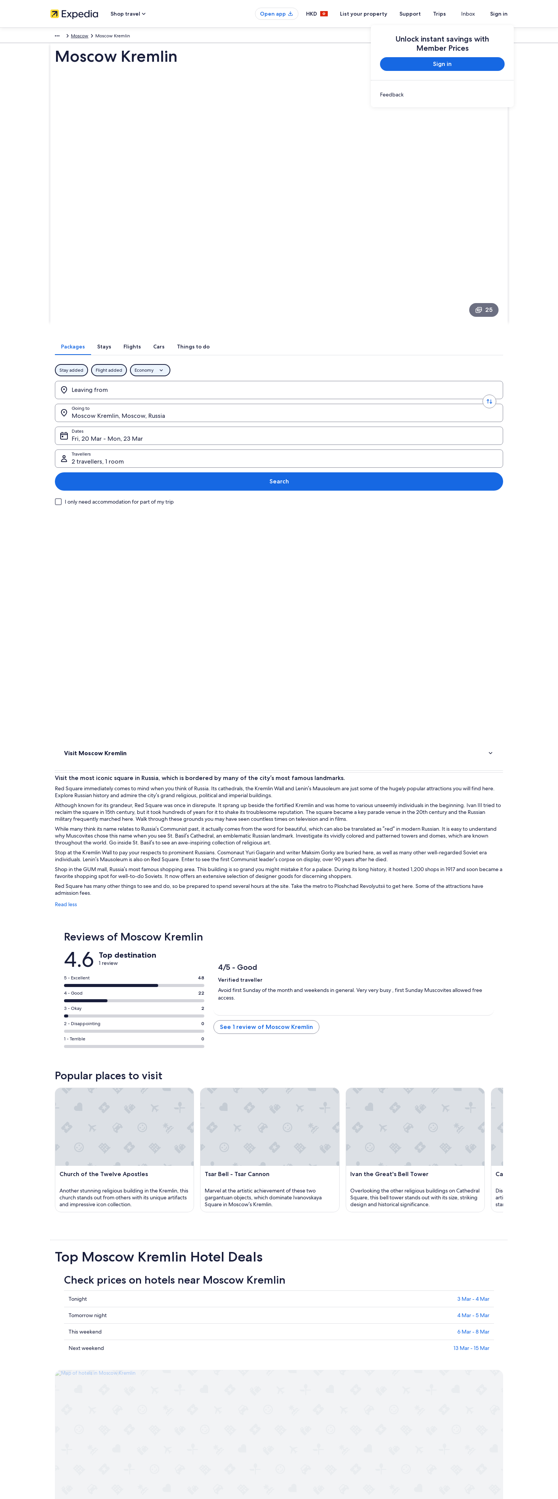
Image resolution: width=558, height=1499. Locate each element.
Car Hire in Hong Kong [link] (191, 1395)
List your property (377, 13)
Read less (178, 547)
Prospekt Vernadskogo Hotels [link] (316, 1197)
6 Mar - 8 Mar (245, 1099)
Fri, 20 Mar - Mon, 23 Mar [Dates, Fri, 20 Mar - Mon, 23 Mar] (308, 312)
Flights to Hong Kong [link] (190, 1383)
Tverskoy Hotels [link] (92, 1212)
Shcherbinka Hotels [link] (96, 1255)
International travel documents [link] (436, 1383)
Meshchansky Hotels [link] (97, 1226)
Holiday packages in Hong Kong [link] (201, 1371)
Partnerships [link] (63, 1371)
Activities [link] (74, 433)
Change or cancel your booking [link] (437, 1346)
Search (478, 309)
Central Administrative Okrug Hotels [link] (324, 1255)
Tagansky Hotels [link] (300, 1226)
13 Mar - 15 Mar (243, 1115)
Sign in (499, 13)
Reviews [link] (73, 443)
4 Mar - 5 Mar (245, 1083)
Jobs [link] (55, 1346)
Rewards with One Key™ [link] (193, 1407)
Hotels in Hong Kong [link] (189, 1346)
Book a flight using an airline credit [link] (440, 1371)
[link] (442, 95)
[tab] (217, 265)
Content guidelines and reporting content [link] (330, 1395)
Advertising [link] (62, 1383)
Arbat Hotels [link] (88, 1197)
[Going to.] (206, 309)
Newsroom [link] (61, 1395)
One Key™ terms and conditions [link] (320, 1371)
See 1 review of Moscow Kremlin (341, 674)
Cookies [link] (295, 1346)
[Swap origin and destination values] (158, 309)
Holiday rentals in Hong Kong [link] (198, 1359)
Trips (453, 13)
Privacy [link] (294, 1334)
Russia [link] (72, 37)
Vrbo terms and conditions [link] (314, 1383)
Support (424, 13)
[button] (279, 1146)
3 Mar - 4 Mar (245, 1066)
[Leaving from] (109, 309)
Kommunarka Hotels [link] (305, 1212)
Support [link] (413, 1334)
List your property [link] (68, 1359)
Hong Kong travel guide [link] (193, 1334)
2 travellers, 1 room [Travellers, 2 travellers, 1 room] (411, 312)
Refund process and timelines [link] (436, 1359)
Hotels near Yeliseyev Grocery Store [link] (323, 1240)
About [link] (56, 1334)
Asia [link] (54, 37)
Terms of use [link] (300, 1359)
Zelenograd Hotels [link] (95, 1240)
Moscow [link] (94, 37)
